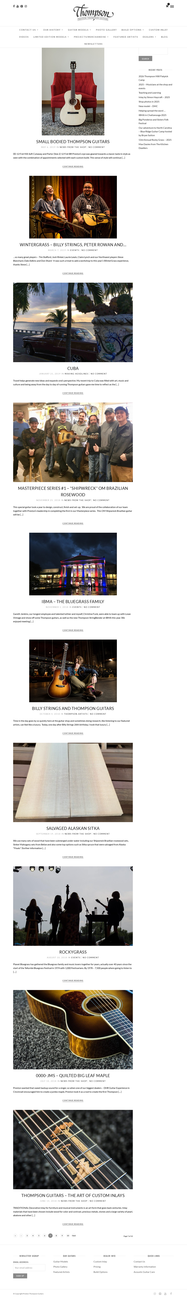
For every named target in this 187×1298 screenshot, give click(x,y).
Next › (74, 1236)
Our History (51, 30)
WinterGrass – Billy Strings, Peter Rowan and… (73, 244)
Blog (164, 37)
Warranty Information (145, 1266)
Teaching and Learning (150, 92)
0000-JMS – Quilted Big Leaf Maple (73, 1075)
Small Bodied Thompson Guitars (73, 141)
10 (68, 1235)
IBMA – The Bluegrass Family (73, 601)
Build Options (131, 30)
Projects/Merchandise (90, 37)
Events (74, 250)
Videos (24, 37)
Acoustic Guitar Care (144, 1271)
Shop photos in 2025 (149, 101)
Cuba (73, 368)
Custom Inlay (158, 30)
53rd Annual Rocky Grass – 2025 (155, 139)
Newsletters (93, 44)
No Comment (97, 147)
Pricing (97, 1266)
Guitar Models (78, 30)
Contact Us (27, 30)
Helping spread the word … (152, 110)
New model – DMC (148, 106)
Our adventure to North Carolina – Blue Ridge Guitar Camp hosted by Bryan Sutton (155, 131)
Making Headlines (76, 374)
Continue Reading (73, 166)
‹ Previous (21, 1236)
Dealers (148, 37)
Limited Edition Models (49, 37)
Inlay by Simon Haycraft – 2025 (154, 97)
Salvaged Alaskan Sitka (73, 828)
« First (15, 1236)
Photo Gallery (106, 30)
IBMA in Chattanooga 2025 (152, 115)
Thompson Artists (76, 714)
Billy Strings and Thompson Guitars (73, 708)
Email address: (21, 1262)
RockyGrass (73, 951)
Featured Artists (126, 37)
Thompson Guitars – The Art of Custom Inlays (73, 1195)
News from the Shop (73, 147)
